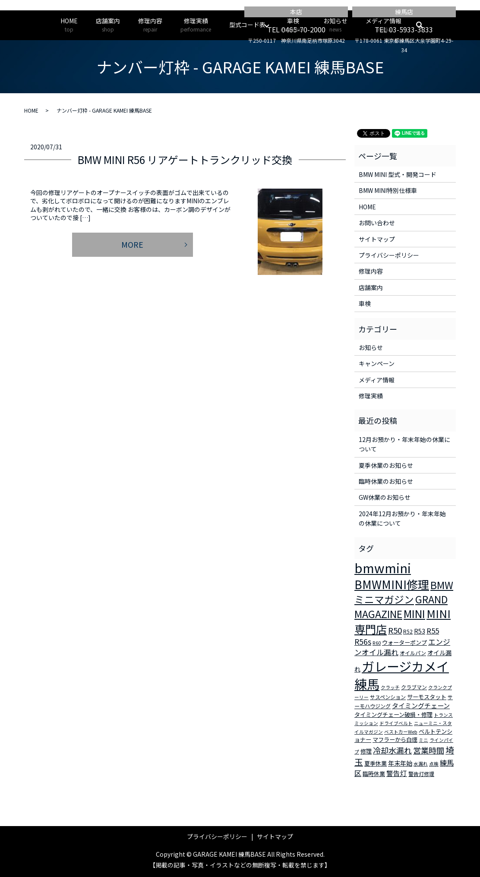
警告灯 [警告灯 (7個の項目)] (396, 773)
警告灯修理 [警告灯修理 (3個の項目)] (421, 773)
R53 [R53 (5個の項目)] (419, 631)
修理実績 (195, 24)
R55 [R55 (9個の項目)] (432, 630)
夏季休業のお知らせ (386, 465)
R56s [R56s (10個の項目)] (362, 641)
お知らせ (335, 24)
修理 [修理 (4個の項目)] (366, 751)
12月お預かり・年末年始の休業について (404, 444)
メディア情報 (383, 24)
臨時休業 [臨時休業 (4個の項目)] (374, 774)
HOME (69, 24)
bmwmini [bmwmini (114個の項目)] (382, 567)
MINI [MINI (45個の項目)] (414, 613)
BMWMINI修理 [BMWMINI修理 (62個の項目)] (391, 584)
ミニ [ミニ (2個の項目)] (423, 740)
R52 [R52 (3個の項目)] (408, 631)
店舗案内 (108, 24)
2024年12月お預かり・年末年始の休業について (402, 518)
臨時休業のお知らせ (386, 481)
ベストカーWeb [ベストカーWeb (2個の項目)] (400, 732)
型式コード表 (247, 24)
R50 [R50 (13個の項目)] (395, 630)
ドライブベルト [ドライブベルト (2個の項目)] (396, 723)
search (424, 25)
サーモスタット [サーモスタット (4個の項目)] (426, 697)
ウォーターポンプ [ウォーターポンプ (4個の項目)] (404, 642)
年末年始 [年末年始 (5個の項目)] (400, 763)
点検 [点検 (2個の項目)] (434, 763)
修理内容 (150, 24)
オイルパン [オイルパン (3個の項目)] (413, 652)
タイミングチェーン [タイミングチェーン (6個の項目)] (421, 705)
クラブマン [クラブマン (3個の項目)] (414, 687)
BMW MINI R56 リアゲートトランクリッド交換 (185, 159)
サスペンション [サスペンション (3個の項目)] (388, 696)
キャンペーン (377, 363)
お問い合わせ (377, 222)
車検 (293, 24)
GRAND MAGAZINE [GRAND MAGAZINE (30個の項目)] (401, 606)
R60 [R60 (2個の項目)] (377, 643)
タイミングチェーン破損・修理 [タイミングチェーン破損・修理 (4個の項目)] (393, 714)
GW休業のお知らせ (385, 497)
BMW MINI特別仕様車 (388, 190)
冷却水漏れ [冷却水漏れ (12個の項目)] (392, 750)
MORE (132, 244)
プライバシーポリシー (389, 255)
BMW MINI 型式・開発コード (397, 174)
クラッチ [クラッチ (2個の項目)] (390, 687)
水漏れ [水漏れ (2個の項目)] (421, 763)
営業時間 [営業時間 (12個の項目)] (428, 750)
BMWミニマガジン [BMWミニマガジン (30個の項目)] (403, 592)
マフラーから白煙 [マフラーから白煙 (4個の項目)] (395, 739)
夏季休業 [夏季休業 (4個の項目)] (375, 763)
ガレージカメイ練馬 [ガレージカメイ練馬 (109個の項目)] (401, 675)
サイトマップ (377, 239)
